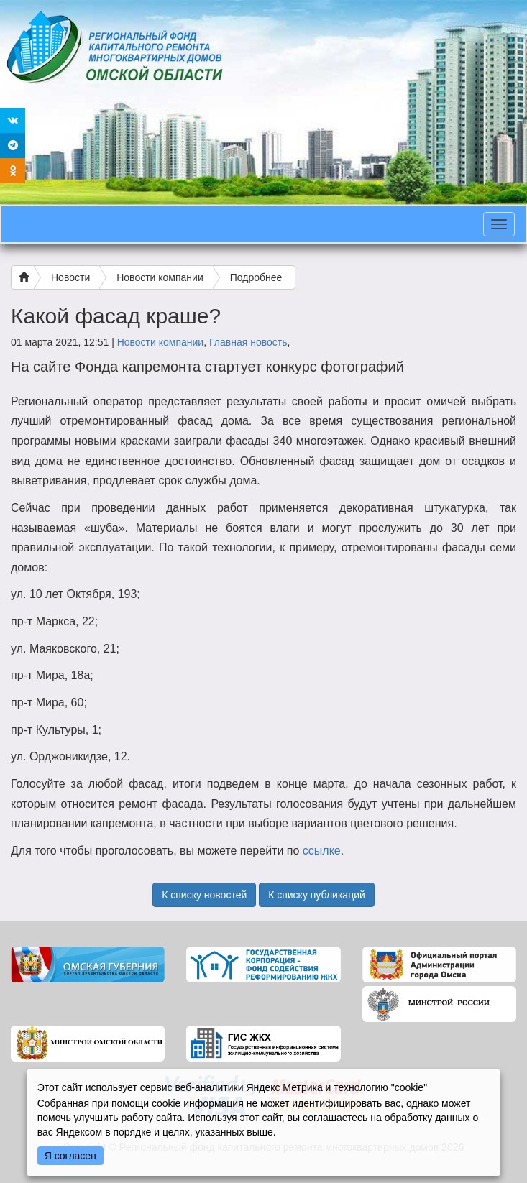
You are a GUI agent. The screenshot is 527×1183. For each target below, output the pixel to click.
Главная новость (248, 342)
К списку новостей (204, 895)
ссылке (322, 850)
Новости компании (159, 277)
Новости (70, 277)
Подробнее (256, 277)
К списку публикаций (316, 895)
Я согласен (70, 1155)
